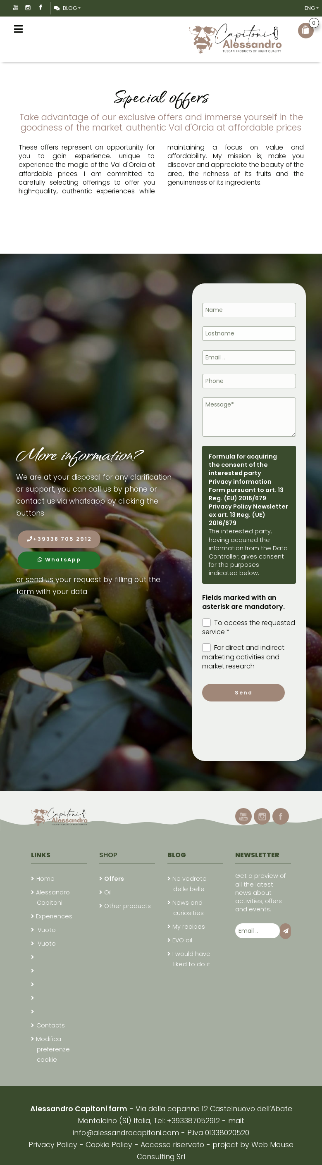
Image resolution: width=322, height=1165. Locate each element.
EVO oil (182, 940)
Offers (114, 879)
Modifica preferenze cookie (53, 1049)
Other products (127, 906)
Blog (65, 8)
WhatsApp (59, 559)
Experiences (54, 916)
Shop (108, 855)
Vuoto (46, 930)
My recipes (188, 926)
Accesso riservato (172, 1145)
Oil (108, 892)
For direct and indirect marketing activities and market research (243, 657)
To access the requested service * (248, 627)
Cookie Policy (109, 1145)
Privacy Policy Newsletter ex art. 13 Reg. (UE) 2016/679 (248, 514)
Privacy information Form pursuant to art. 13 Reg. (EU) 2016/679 (246, 490)
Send (244, 692)
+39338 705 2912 (59, 538)
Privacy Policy (54, 1145)
